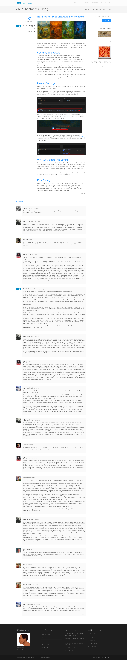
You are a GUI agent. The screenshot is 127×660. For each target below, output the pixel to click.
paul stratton (27, 550)
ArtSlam (32, 657)
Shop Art (44, 637)
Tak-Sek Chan (28, 445)
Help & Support (92, 643)
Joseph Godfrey (22, 649)
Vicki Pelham (27, 208)
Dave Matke (27, 239)
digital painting (20, 647)
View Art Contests (69, 650)
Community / (91, 9)
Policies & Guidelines (45, 657)
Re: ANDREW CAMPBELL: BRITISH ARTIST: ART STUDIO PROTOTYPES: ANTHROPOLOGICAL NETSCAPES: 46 (100, 62)
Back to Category (102, 16)
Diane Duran (27, 564)
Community (95, 2)
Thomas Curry (108, 41)
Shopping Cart (92, 637)
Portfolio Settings (80, 137)
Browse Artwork (46, 634)
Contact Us (92, 646)
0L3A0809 (108, 38)
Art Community (45, 644)
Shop (80, 2)
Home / (86, 9)
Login (101, 2)
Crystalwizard (28, 388)
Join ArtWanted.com (47, 641)
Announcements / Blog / (102, 9)
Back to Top (92, 633)
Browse (75, 2)
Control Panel (45, 647)
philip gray (27, 254)
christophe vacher (29, 478)
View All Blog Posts (70, 647)
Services (86, 2)
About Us (91, 640)
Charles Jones (28, 221)
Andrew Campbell (107, 66)
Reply (106, 20)
